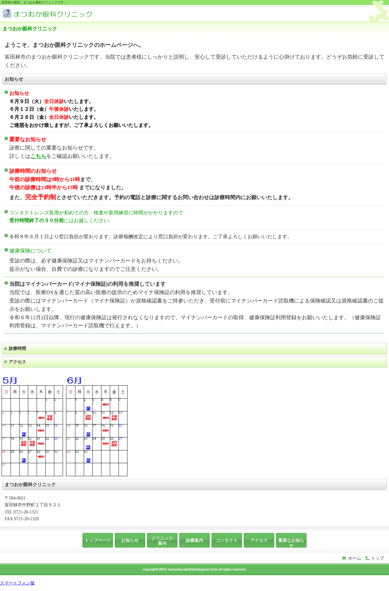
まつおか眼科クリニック (49, 14)
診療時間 (17, 348)
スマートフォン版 (17, 582)
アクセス (17, 361)
